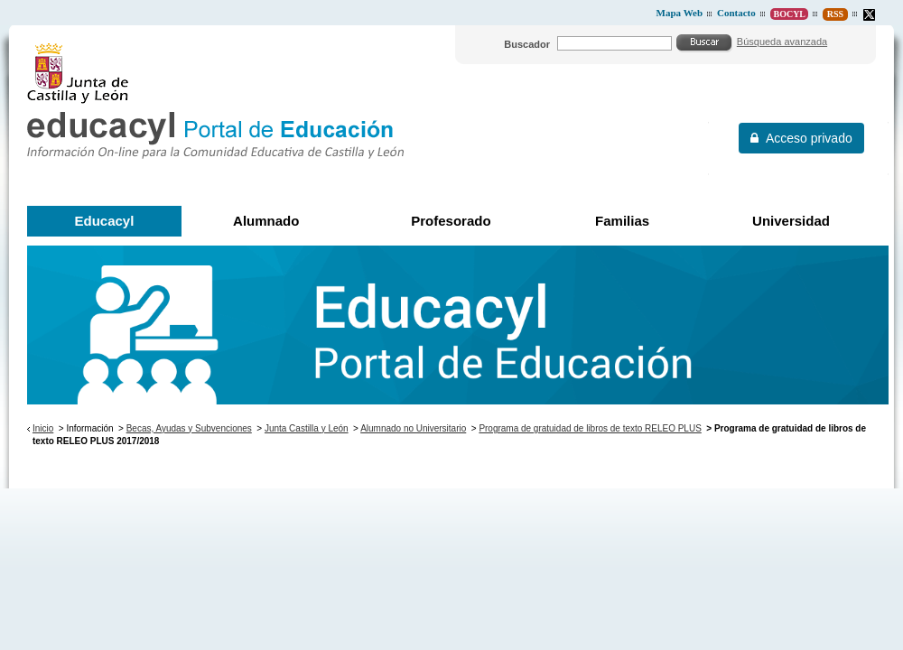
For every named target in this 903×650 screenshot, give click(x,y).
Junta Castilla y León (307, 428)
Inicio (43, 428)
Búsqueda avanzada (782, 41)
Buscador (527, 44)
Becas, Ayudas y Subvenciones (189, 428)
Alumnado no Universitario (413, 428)
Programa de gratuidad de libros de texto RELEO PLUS (590, 428)
